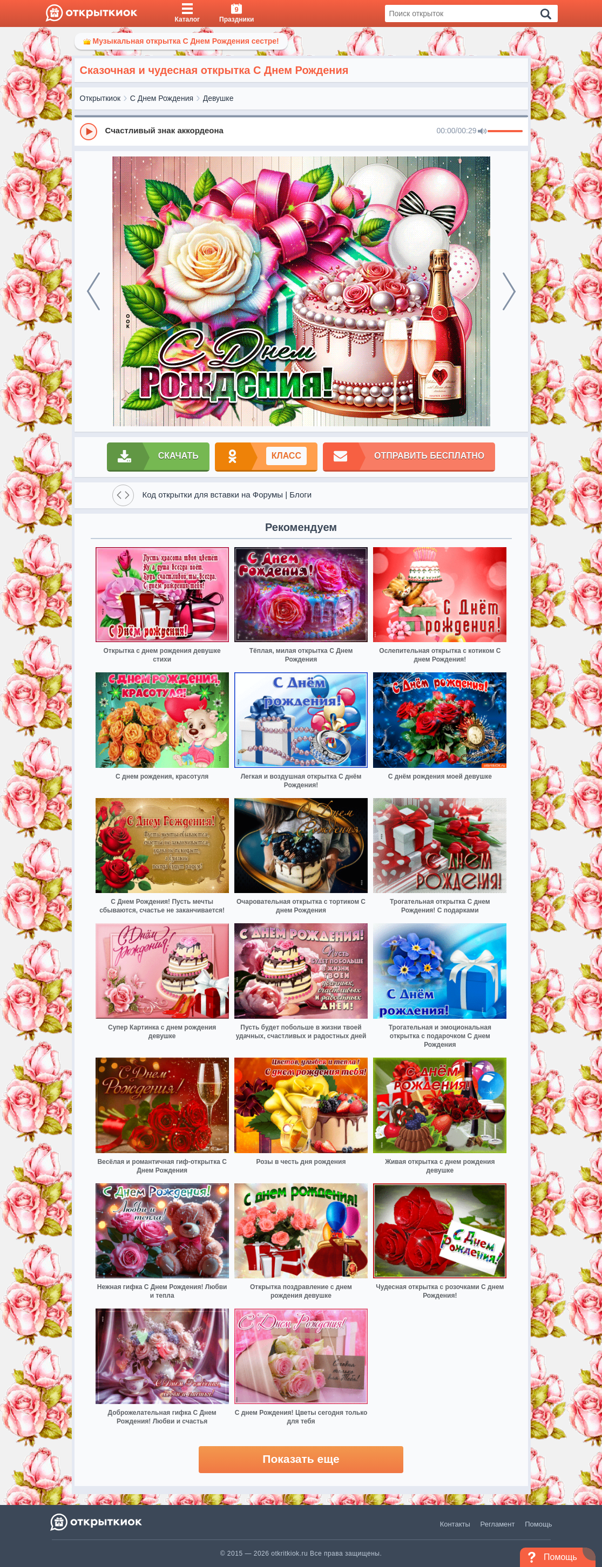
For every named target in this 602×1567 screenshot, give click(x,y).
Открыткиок (100, 98)
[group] (301, 131)
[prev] (93, 291)
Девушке (218, 98)
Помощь (538, 1524)
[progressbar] (505, 131)
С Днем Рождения (161, 98)
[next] (509, 291)
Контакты (455, 1524)
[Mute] (482, 131)
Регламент (498, 1524)
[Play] (88, 131)
